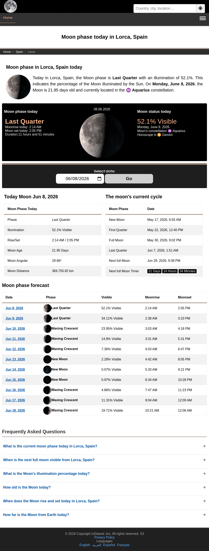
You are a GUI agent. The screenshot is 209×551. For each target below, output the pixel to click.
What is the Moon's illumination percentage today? (46, 474)
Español (109, 545)
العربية (96, 545)
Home (7, 18)
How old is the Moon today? (27, 487)
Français (123, 545)
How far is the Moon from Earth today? (36, 515)
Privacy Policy (104, 537)
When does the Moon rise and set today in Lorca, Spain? (51, 501)
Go (129, 178)
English (84, 545)
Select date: (104, 171)
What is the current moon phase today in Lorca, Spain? (50, 446)
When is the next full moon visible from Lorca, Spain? (49, 460)
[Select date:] (80, 179)
